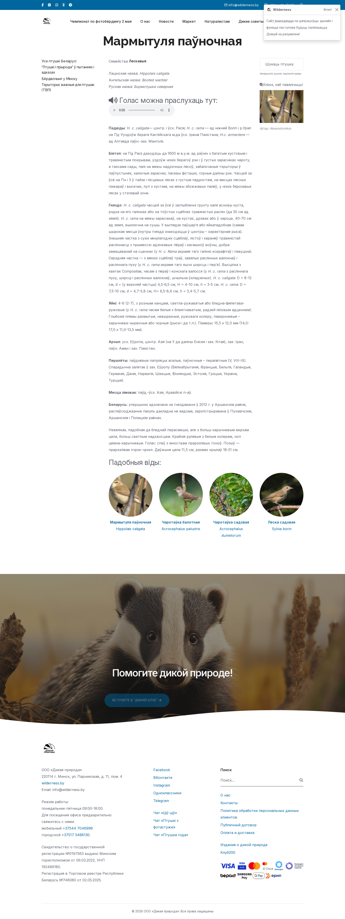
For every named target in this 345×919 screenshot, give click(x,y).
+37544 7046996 (78, 828)
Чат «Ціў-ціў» (165, 813)
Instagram (161, 785)
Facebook (161, 770)
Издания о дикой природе (244, 845)
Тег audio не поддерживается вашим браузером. (142, 110)
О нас (145, 21)
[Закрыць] (336, 9)
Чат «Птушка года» (170, 835)
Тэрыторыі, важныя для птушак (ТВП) (68, 87)
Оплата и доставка (237, 832)
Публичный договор (238, 825)
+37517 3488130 (76, 835)
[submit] (301, 780)
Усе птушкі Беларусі (59, 61)
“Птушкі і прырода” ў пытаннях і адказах (68, 69)
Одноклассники (167, 793)
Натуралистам (217, 21)
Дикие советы (251, 21)
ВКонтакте (162, 777)
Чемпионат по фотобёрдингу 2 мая (101, 21)
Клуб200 (227, 852)
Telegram (161, 800)
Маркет (189, 21)
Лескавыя (137, 61)
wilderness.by (53, 783)
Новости (166, 21)
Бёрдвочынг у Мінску (59, 79)
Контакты (229, 803)
